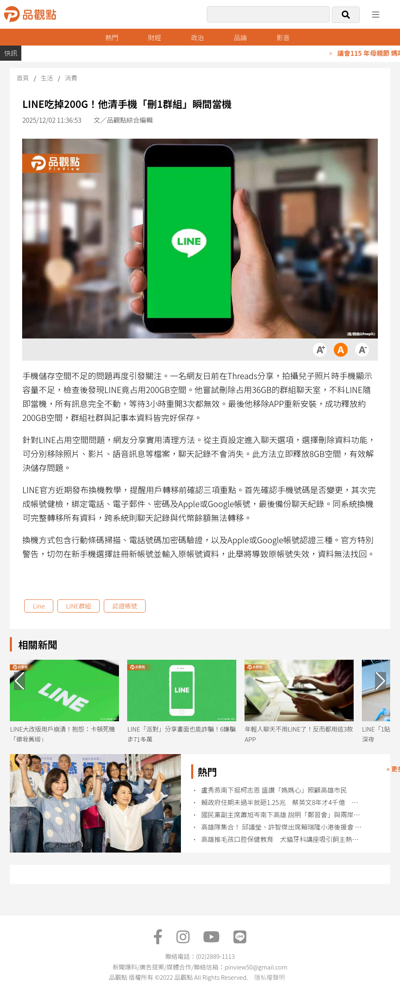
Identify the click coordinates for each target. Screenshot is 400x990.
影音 (283, 37)
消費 (71, 77)
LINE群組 (78, 605)
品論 (240, 37)
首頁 (22, 77)
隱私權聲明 (269, 977)
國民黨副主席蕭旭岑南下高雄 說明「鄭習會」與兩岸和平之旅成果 (282, 815)
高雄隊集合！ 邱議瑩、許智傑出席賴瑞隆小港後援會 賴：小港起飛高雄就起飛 (282, 827)
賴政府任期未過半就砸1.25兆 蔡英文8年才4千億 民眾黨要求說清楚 (282, 802)
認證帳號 (124, 605)
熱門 (111, 37)
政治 (197, 37)
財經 (154, 37)
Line (39, 605)
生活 (47, 77)
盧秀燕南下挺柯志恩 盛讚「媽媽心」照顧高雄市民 (274, 790)
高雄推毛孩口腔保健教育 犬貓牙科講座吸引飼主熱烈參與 (282, 839)
